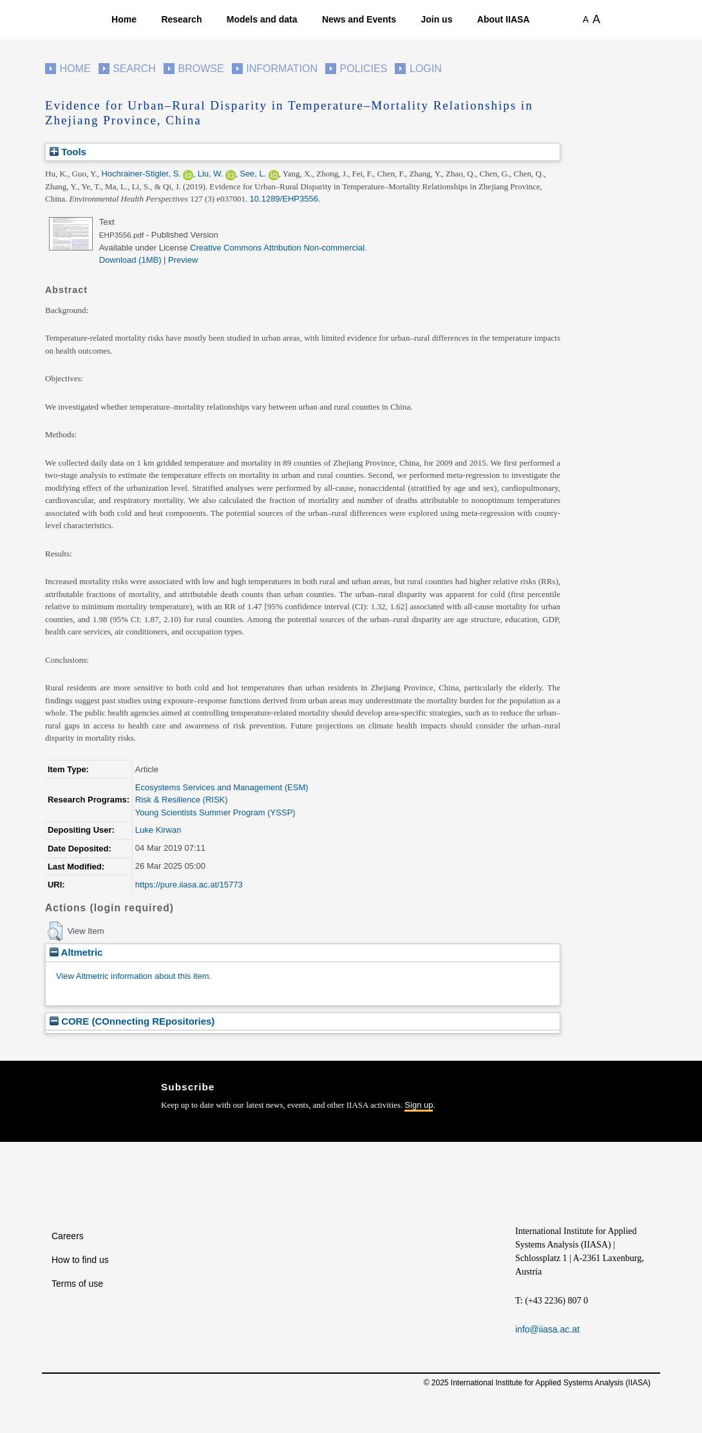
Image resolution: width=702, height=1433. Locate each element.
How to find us (80, 1260)
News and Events (359, 19)
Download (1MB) (130, 260)
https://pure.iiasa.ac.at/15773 (189, 884)
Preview (183, 260)
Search (134, 68)
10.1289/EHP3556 (284, 199)
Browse (200, 68)
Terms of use (77, 1283)
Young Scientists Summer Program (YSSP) (215, 812)
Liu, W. (210, 173)
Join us (436, 19)
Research (181, 19)
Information (282, 68)
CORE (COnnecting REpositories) (132, 1021)
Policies (364, 68)
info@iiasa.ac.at (547, 1329)
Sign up (418, 1105)
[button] (55, 931)
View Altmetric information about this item (132, 976)
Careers (68, 1236)
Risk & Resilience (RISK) (181, 799)
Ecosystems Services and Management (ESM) (221, 787)
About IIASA (503, 19)
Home (124, 19)
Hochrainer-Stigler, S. (141, 173)
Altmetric (76, 952)
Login (426, 68)
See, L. (253, 173)
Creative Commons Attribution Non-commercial (277, 247)
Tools (68, 151)
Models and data (262, 19)
